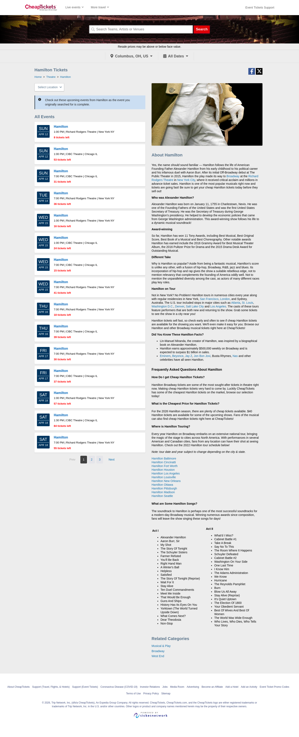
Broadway (233, 176)
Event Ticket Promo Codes (274, 686)
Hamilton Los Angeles (166, 473)
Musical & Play (161, 646)
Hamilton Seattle (162, 496)
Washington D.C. (162, 306)
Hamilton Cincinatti (164, 462)
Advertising (193, 686)
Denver (179, 306)
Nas (235, 356)
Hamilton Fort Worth (165, 466)
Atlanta (235, 302)
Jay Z (188, 356)
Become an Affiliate (212, 686)
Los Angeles (218, 306)
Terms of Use (133, 693)
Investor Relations (150, 686)
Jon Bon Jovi (202, 356)
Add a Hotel (231, 686)
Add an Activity (249, 686)
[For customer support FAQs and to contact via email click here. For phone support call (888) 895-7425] (259, 7)
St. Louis (247, 302)
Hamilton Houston (163, 469)
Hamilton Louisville (164, 477)
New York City (186, 180)
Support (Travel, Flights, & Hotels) (51, 686)
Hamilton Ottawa (162, 484)
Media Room (177, 686)
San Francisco (209, 299)
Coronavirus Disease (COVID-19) (118, 686)
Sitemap (165, 693)
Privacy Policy (151, 693)
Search (202, 29)
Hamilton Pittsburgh (164, 488)
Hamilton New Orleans (166, 481)
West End (158, 656)
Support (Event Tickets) (85, 686)
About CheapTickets (18, 686)
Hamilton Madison (163, 492)
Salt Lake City (195, 306)
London (225, 299)
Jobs (165, 686)
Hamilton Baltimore (164, 458)
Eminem (165, 356)
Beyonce (177, 356)
